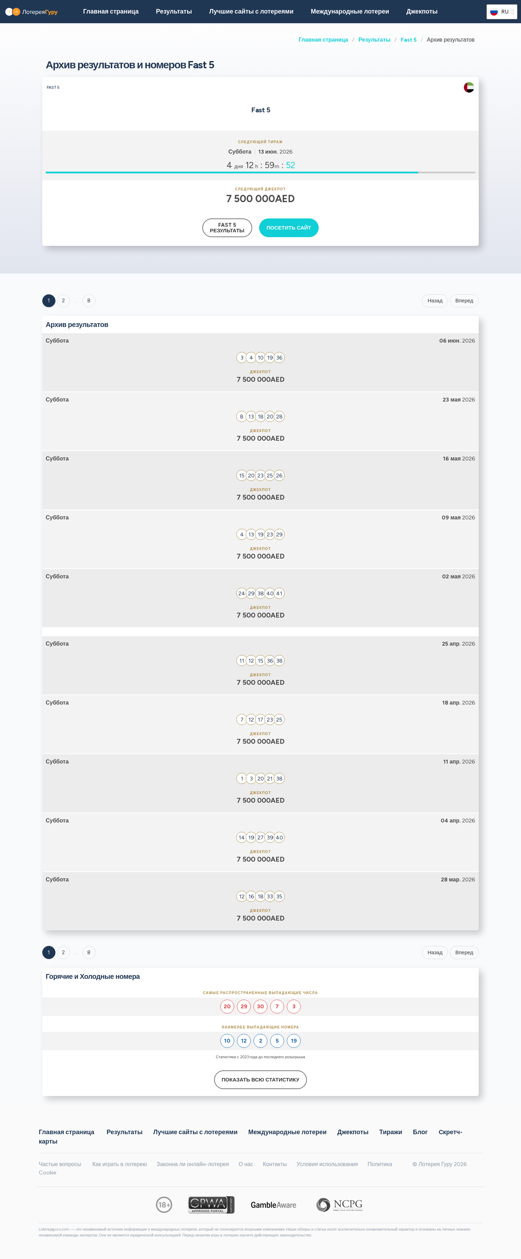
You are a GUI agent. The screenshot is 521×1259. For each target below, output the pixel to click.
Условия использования (327, 1164)
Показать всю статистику (260, 1080)
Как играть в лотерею (119, 1164)
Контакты (275, 1164)
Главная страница (323, 39)
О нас (246, 1164)
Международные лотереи (350, 11)
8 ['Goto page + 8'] (88, 300)
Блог (420, 1132)
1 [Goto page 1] (49, 300)
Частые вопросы (60, 1164)
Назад (434, 300)
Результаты (374, 39)
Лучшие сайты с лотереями (251, 11)
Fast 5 (409, 39)
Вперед (464, 300)
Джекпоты (422, 11)
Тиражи (390, 1132)
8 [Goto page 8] (88, 952)
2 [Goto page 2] (63, 300)
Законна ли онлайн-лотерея (193, 1164)
